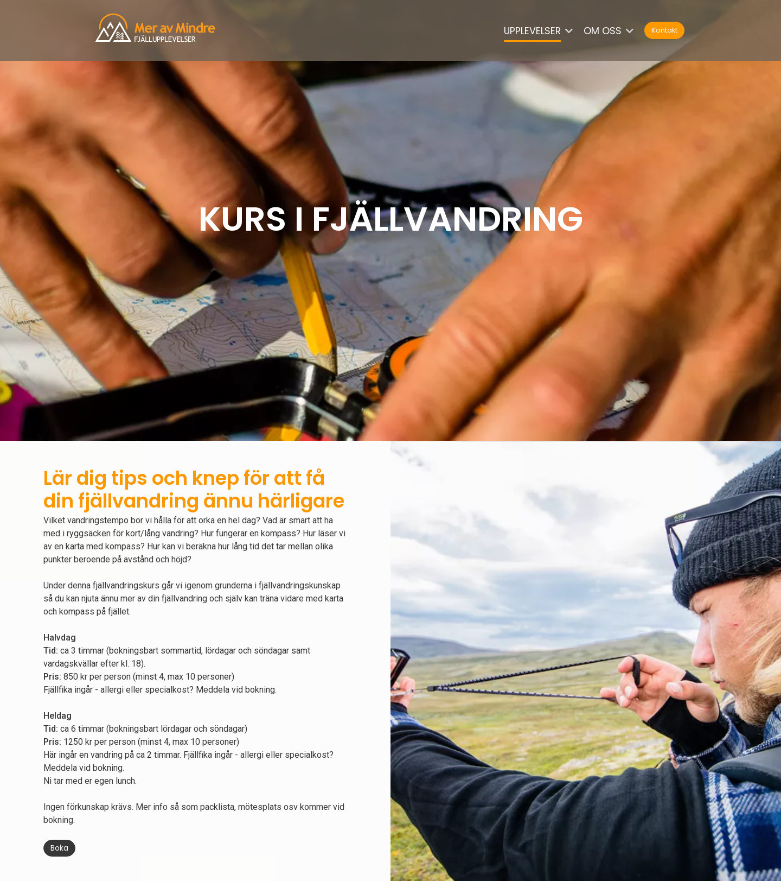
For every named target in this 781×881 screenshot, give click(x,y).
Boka (59, 847)
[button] (573, 31)
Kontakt (664, 30)
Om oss (603, 30)
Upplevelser (532, 30)
